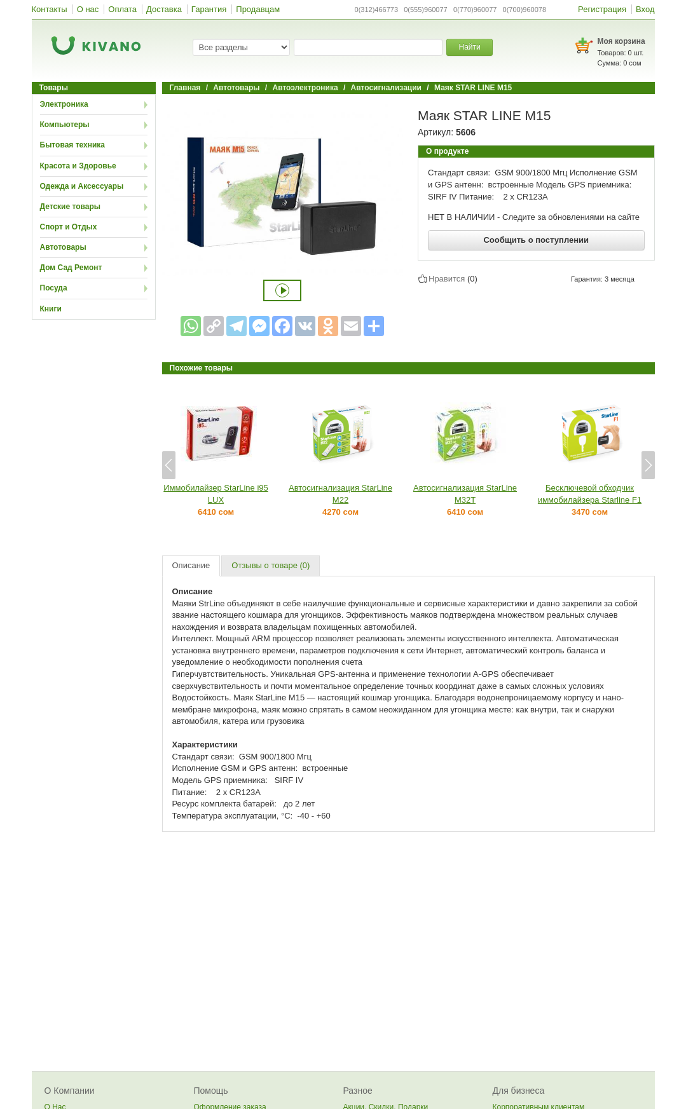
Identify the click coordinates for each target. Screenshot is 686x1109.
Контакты (49, 9)
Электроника (64, 104)
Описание (191, 565)
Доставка (164, 9)
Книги (51, 308)
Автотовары (63, 247)
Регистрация (602, 9)
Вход (645, 9)
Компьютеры (65, 124)
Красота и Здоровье (78, 165)
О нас (88, 9)
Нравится (447, 278)
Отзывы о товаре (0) (270, 565)
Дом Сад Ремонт (71, 267)
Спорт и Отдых (68, 226)
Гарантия (208, 9)
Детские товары (70, 206)
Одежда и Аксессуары (82, 186)
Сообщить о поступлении (536, 240)
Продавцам (258, 9)
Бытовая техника (73, 144)
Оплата (122, 9)
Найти (469, 47)
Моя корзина (621, 41)
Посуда (53, 287)
